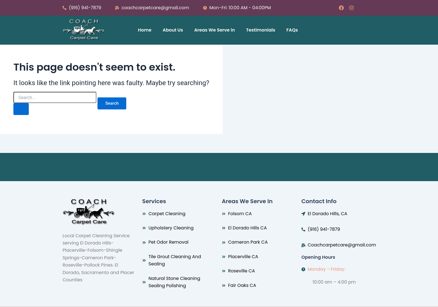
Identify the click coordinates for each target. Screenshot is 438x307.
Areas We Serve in (214, 30)
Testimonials (260, 30)
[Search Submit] (21, 109)
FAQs (292, 30)
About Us (173, 30)
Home (144, 30)
